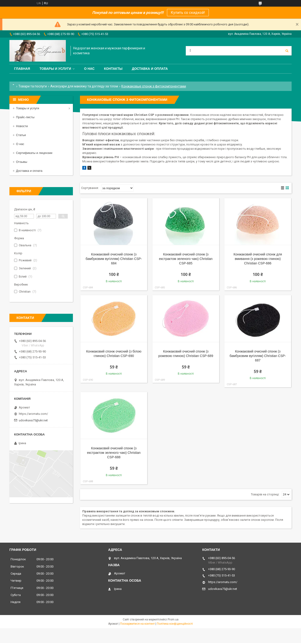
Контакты (113, 69)
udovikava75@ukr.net (33, 420)
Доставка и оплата (150, 69)
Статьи (21, 135)
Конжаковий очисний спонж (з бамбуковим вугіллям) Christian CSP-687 (258, 355)
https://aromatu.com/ (33, 414)
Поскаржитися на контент (137, 623)
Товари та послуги (32, 86)
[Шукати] (287, 50)
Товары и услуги (55, 69)
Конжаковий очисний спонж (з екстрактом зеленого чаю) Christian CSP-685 (186, 258)
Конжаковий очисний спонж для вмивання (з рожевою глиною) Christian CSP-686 (258, 258)
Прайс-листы (25, 117)
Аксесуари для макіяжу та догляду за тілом (84, 86)
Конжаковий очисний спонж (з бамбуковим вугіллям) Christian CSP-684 (114, 258)
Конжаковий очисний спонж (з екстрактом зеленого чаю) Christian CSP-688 (114, 452)
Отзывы (21, 162)
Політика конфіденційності (175, 623)
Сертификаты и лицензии (34, 153)
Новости (22, 126)
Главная (22, 69)
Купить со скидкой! (188, 12)
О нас (89, 69)
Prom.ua (173, 619)
